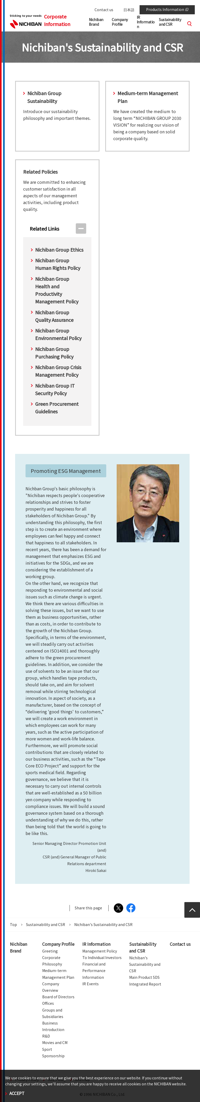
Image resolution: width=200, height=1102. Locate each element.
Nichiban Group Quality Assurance (54, 316)
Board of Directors (58, 996)
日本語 (128, 9)
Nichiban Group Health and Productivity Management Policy (56, 290)
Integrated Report (145, 984)
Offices (48, 1003)
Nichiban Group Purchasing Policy (54, 352)
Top (13, 924)
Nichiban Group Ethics (59, 249)
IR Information (96, 944)
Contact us (104, 9)
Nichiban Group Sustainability (44, 97)
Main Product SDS (144, 977)
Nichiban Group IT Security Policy (55, 389)
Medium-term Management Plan (147, 97)
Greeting (50, 951)
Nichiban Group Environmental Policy (58, 334)
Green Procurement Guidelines (57, 407)
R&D (46, 1036)
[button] (122, 23)
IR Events (90, 983)
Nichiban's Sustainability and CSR (144, 964)
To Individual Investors (102, 957)
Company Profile (58, 944)
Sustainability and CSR (45, 924)
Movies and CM (54, 1042)
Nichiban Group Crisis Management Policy (58, 371)
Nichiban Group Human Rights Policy (57, 264)
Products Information (167, 9)
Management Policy (99, 951)
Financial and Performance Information (93, 970)
